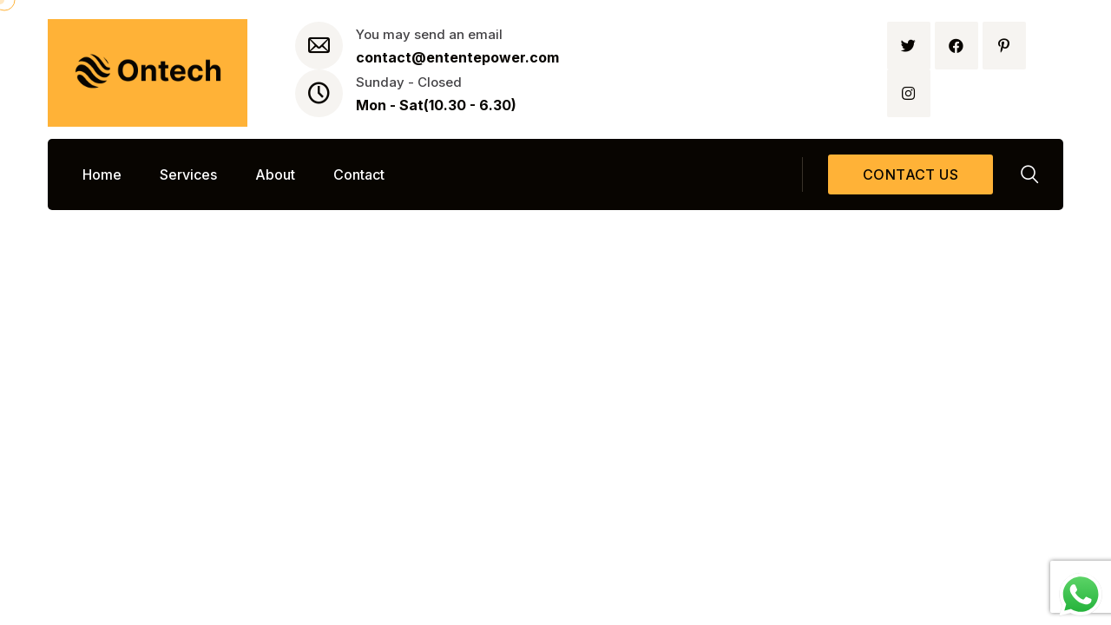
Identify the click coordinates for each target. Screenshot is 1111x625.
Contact (359, 174)
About (275, 174)
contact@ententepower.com (457, 57)
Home (102, 174)
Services (188, 174)
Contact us (910, 174)
